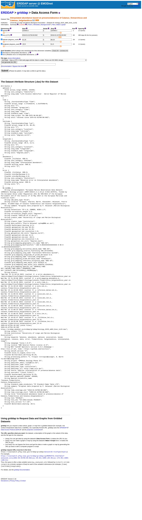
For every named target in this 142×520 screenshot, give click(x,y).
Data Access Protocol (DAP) (11, 430)
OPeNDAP (64, 428)
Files (53, 24)
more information (14, 58)
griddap (22, 12)
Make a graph (61, 24)
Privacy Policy (14, 481)
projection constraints (35, 430)
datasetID (48, 452)
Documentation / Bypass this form (12, 66)
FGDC (30, 24)
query (64, 452)
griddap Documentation (22, 470)
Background (46, 24)
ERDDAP (7, 12)
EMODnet (136, 6)
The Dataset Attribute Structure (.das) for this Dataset (29, 81)
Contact (23, 481)
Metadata (36, 24)
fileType (57, 452)
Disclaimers (5, 481)
